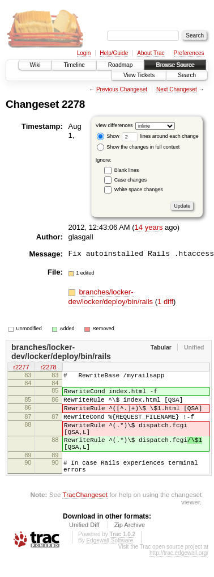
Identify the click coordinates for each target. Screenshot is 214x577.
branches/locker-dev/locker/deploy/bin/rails (112, 297)
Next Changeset (176, 89)
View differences (114, 125)
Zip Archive (129, 545)
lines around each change (160, 136)
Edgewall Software (109, 561)
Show (108, 136)
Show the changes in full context (138, 147)
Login (84, 53)
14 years (149, 227)
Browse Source (175, 65)
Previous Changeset (121, 89)
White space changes (138, 189)
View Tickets (139, 75)
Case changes (130, 180)
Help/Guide (114, 53)
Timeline (73, 65)
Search (187, 75)
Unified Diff (84, 545)
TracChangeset (84, 515)
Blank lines (126, 170)
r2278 (48, 368)
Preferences (189, 53)
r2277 (21, 368)
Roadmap (120, 65)
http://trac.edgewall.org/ (178, 573)
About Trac (150, 53)
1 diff (165, 301)
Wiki (35, 65)
